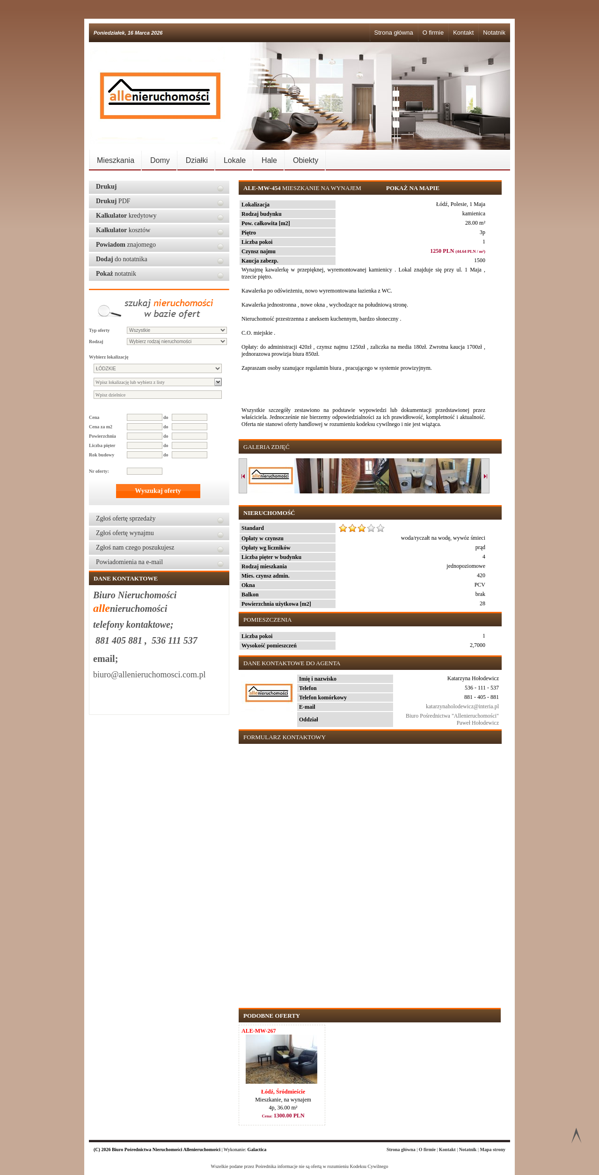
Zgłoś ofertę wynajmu (125, 532)
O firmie (433, 32)
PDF (113, 201)
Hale (269, 160)
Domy (160, 160)
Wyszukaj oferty (158, 490)
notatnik (116, 273)
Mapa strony (492, 1149)
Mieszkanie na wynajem (303, 187)
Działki (197, 160)
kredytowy (126, 215)
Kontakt (463, 32)
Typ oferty (99, 330)
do (165, 417)
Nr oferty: (99, 471)
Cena (94, 417)
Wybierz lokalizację (108, 357)
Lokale (235, 160)
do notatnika (121, 259)
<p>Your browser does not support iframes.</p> (368, 871)
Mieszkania (115, 160)
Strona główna (393, 32)
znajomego (126, 244)
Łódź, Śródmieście (283, 1091)
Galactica (257, 1149)
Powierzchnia (102, 436)
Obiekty (305, 160)
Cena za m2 (100, 426)
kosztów (123, 230)
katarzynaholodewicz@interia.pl (462, 706)
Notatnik (494, 32)
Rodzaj (96, 341)
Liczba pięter (102, 445)
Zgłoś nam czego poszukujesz (135, 547)
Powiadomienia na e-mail (129, 561)
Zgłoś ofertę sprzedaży (126, 518)
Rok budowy (101, 454)
